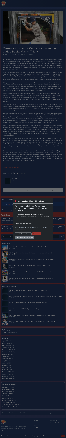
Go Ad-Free (36, 234)
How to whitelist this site (23, 223)
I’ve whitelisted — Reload (23, 234)
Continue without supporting (24, 237)
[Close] (51, 200)
